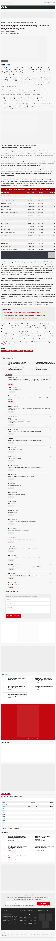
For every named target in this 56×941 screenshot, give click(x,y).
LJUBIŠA (10, 416)
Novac (29, 917)
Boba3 (9, 501)
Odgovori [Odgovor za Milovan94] (10, 411)
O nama (2, 934)
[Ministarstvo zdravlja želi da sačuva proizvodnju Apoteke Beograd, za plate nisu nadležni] (4, 838)
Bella (9, 537)
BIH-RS (11, 796)
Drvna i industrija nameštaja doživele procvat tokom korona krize (21, 318)
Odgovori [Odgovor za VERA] (10, 560)
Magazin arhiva (45, 934)
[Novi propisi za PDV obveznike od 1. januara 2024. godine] (31, 838)
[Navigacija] (53, 7)
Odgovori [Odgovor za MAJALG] (10, 533)
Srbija (13, 31)
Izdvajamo (3, 31)
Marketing (17, 934)
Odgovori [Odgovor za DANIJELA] (10, 384)
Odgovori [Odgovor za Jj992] (10, 578)
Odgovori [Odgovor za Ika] (10, 488)
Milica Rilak (13, 33)
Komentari (8, 374)
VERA (9, 555)
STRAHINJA (10, 438)
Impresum (7, 934)
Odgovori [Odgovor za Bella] (10, 542)
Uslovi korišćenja (32, 934)
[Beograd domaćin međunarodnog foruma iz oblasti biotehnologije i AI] (31, 847)
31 (44, 840)
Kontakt (12, 934)
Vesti (21, 913)
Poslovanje (9, 31)
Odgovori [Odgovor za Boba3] (10, 506)
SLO (5, 796)
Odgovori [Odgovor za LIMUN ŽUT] (10, 569)
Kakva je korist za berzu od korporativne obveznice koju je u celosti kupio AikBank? (17, 847)
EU (20, 923)
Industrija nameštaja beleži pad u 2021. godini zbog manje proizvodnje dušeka (24, 315)
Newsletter (39, 934)
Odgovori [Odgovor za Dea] (10, 551)
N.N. (10, 387)
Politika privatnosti (24, 934)
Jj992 (9, 573)
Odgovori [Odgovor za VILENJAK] (10, 515)
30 (17, 842)
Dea (8, 546)
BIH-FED (16, 796)
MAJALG (10, 528)
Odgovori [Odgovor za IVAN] (10, 452)
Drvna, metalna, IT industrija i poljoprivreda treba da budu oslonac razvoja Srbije (24, 312)
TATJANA (10, 429)
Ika (8, 483)
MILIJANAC (10, 582)
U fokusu (30, 920)
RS (1, 796)
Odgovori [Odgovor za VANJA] (10, 461)
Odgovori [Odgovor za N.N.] (12, 392)
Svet (9, 857)
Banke (9, 850)
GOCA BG (10, 465)
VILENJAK (10, 510)
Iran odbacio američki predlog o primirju (17, 856)
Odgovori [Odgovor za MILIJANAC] (10, 587)
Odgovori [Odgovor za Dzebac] (10, 497)
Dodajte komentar (11, 591)
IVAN (9, 447)
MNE (21, 796)
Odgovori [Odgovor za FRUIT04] (10, 479)
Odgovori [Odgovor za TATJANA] (10, 433)
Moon (9, 395)
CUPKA (9, 519)
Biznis (21, 920)
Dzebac (9, 492)
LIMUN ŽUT (10, 564)
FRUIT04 (10, 474)
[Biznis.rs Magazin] (28, 721)
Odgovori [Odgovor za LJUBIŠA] (10, 424)
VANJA (9, 456)
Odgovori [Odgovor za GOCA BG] (10, 470)
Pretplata (50, 934)
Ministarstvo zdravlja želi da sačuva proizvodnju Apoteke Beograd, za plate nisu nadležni (17, 838)
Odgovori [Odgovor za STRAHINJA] (10, 442)
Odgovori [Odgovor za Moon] (10, 401)
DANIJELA (10, 377)
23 (18, 33)
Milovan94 (10, 406)
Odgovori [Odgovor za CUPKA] (10, 524)
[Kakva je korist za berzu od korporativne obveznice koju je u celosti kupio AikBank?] (4, 847)
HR (7, 796)
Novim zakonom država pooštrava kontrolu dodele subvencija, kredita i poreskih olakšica (43, 679)
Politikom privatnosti (46, 905)
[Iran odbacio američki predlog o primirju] (4, 857)
